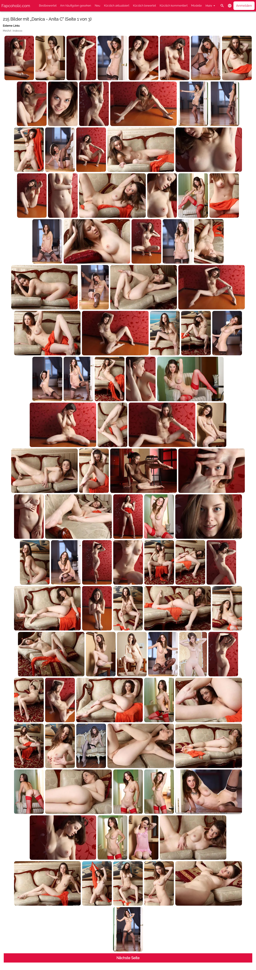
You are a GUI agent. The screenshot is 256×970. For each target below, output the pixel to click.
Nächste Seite (128, 958)
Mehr (209, 5)
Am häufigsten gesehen (75, 5)
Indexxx (17, 30)
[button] (229, 6)
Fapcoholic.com (15, 6)
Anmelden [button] (244, 5)
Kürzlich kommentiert (174, 5)
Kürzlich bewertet (144, 5)
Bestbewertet (48, 5)
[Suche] (222, 6)
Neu (97, 5)
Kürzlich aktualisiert (116, 5)
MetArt (7, 30)
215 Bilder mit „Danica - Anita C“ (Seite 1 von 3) (47, 19)
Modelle (196, 5)
